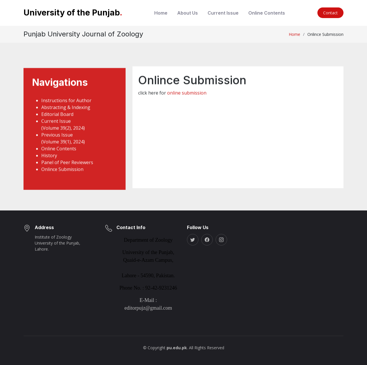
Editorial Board (57, 120)
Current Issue (223, 13)
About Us (187, 13)
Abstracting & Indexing (65, 113)
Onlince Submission (62, 175)
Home (160, 13)
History (49, 162)
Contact (330, 12)
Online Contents (266, 13)
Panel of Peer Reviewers (67, 168)
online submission (186, 97)
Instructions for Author (66, 107)
